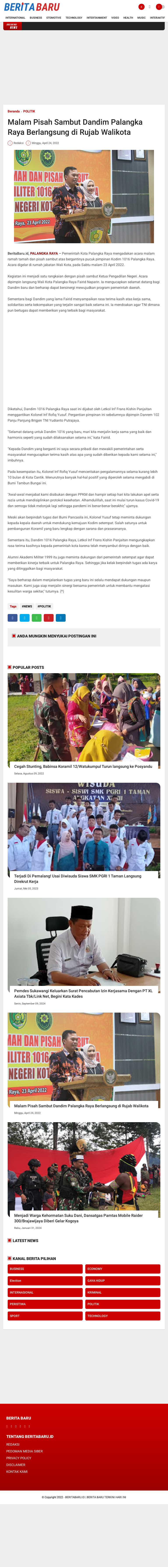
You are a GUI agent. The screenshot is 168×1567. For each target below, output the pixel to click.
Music (141, 17)
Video (115, 17)
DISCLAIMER (15, 1465)
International (15, 17)
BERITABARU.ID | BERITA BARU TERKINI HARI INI (95, 1497)
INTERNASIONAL (21, 1292)
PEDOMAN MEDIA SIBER (24, 1451)
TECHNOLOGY (98, 1316)
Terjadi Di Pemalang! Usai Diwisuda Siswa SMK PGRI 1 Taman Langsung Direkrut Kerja (77, 879)
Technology (74, 17)
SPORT (15, 1316)
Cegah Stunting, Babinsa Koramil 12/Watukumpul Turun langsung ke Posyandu (83, 766)
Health (128, 17)
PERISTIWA (18, 1304)
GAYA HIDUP (96, 1280)
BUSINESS (17, 1269)
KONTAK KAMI (17, 1472)
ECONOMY (95, 1269)
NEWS (28, 606)
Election (15, 1280)
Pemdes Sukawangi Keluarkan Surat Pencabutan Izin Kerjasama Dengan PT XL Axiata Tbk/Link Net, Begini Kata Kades (83, 993)
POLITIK (29, 111)
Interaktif (157, 17)
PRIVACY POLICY (18, 1458)
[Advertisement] (83, 67)
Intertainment (97, 17)
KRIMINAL (95, 1292)
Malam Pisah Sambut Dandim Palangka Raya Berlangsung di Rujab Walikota (81, 1106)
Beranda (14, 111)
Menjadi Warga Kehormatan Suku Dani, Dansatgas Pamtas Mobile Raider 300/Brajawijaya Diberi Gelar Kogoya (78, 1218)
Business (36, 17)
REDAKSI (12, 1444)
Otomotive (53, 17)
